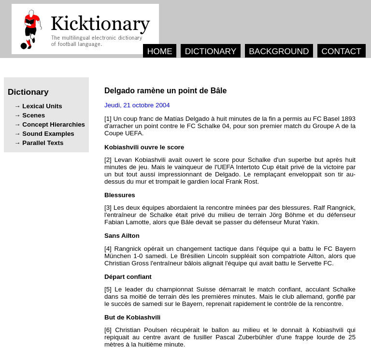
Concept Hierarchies (53, 124)
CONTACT (341, 51)
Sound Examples (48, 133)
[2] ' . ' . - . (230, 170)
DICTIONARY (211, 51)
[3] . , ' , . (230, 215)
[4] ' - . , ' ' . (230, 256)
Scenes (33, 115)
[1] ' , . (230, 126)
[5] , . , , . (230, 296)
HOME (159, 51)
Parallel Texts (42, 142)
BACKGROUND (279, 51)
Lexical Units (42, 106)
